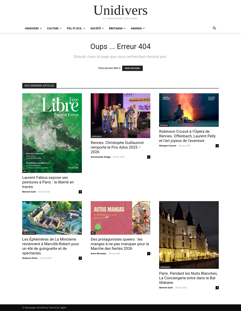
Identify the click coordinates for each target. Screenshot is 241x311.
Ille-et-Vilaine (29, 233)
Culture (54, 28)
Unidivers (33, 28)
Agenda (138, 28)
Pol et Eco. (76, 28)
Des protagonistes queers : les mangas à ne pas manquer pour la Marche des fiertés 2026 (120, 244)
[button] (214, 28)
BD (93, 233)
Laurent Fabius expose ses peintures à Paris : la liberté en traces (48, 182)
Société (97, 28)
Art (24, 171)
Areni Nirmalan (98, 253)
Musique (164, 125)
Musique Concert (167, 145)
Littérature (96, 136)
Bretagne (117, 28)
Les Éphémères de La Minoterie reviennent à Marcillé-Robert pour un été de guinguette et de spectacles (50, 246)
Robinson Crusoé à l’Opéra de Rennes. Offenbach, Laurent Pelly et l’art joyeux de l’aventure (187, 136)
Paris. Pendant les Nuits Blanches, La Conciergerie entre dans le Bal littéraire (188, 278)
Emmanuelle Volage (101, 156)
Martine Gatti (29, 191)
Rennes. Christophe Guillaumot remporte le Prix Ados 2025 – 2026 (117, 147)
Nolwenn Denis (30, 258)
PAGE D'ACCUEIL (132, 68)
